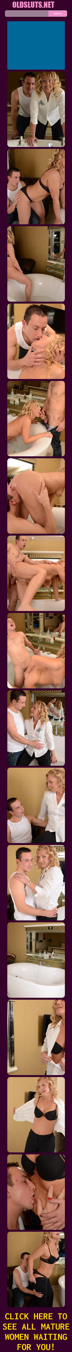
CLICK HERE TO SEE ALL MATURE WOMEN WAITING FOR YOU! (36, 1331)
